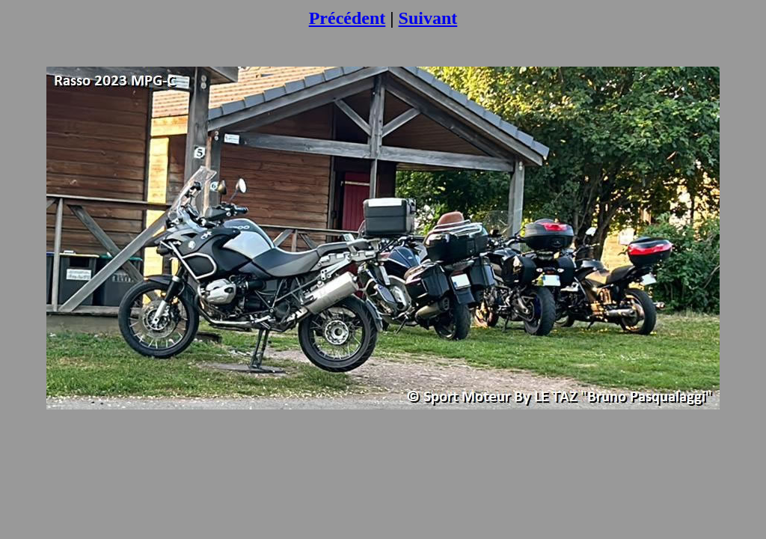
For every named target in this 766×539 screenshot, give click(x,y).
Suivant (428, 18)
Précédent (347, 18)
